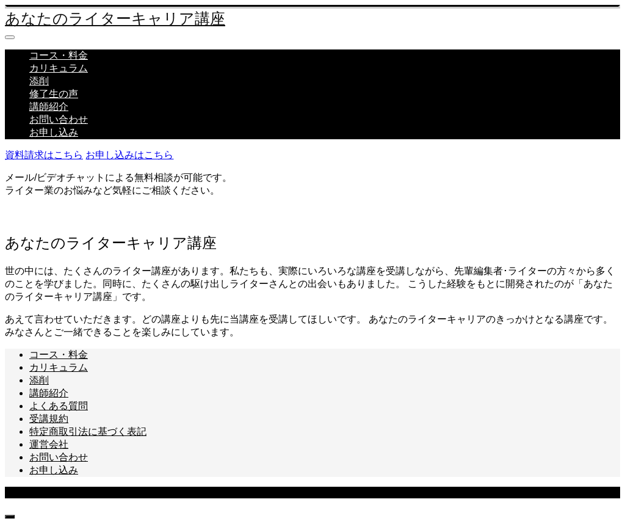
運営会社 (48, 444)
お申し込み (53, 132)
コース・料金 (58, 55)
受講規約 (48, 418)
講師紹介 (48, 106)
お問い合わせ (58, 119)
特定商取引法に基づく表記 (87, 431)
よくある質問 (58, 406)
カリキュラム (58, 68)
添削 (39, 81)
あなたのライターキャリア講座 (115, 18)
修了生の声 (53, 94)
